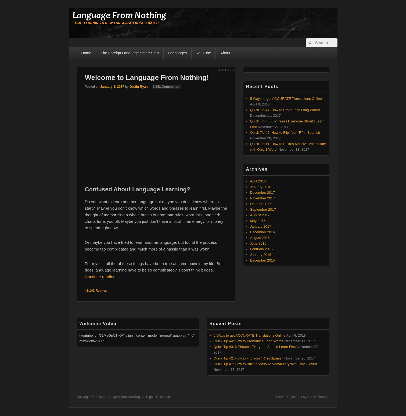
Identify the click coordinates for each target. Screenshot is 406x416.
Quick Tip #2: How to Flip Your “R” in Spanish (285, 133)
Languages (177, 53)
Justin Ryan (139, 87)
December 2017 (262, 193)
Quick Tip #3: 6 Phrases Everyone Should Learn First (255, 347)
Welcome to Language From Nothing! (147, 77)
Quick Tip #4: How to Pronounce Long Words (285, 110)
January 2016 (260, 255)
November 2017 (262, 198)
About (225, 53)
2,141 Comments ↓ (167, 87)
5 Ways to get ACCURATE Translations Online (286, 99)
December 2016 (262, 232)
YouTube (203, 53)
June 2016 (258, 243)
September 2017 (263, 209)
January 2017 (260, 226)
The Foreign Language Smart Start (130, 53)
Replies (97, 290)
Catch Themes (318, 397)
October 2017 (260, 204)
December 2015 (262, 260)
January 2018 (260, 187)
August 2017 (260, 215)
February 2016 (261, 249)
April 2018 (258, 181)
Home (86, 53)
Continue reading (103, 276)
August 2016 (260, 238)
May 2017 (257, 221)
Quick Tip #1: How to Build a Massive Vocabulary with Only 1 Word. (266, 364)
